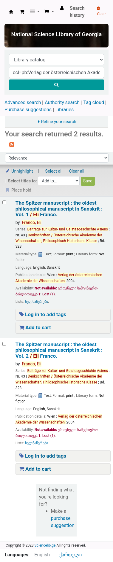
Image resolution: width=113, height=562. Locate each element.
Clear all (76, 171)
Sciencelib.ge (45, 545)
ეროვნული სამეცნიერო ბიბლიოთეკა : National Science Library (11, 12)
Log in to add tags (42, 314)
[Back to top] (95, 544)
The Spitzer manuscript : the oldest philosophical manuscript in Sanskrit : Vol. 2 (59, 350)
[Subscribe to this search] (12, 144)
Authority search (62, 102)
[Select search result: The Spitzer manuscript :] (4, 202)
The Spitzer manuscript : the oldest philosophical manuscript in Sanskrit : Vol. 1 (59, 208)
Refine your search (58, 121)
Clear (101, 11)
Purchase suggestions (28, 109)
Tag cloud (93, 102)
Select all (54, 171)
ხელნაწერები (36, 302)
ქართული (70, 555)
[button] (22, 12)
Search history (77, 11)
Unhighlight (19, 171)
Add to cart (35, 327)
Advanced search (22, 102)
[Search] (56, 84)
